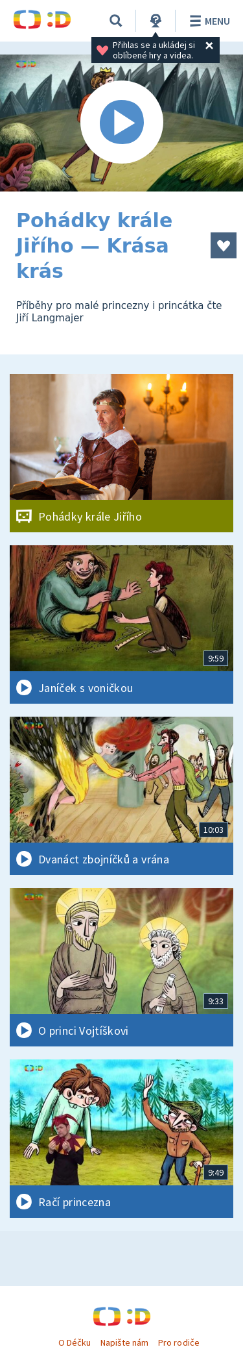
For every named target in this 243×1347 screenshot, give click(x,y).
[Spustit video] (121, 123)
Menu (207, 21)
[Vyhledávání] (116, 21)
